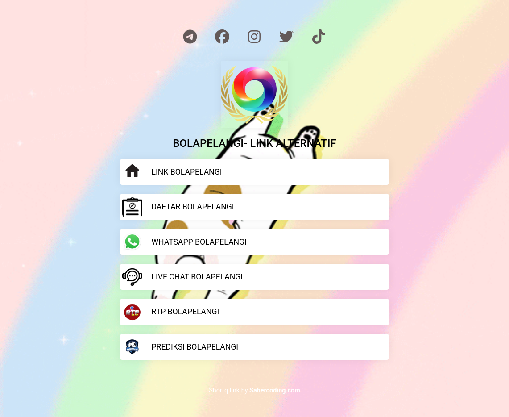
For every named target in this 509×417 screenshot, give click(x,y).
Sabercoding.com (274, 390)
